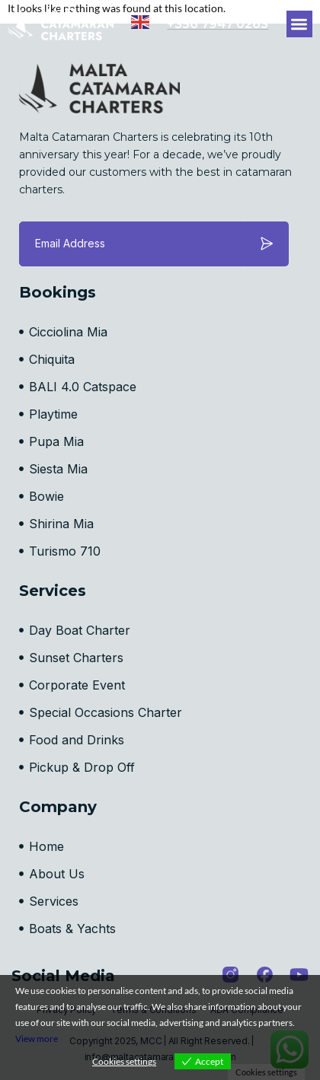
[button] (299, 24)
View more (36, 1038)
